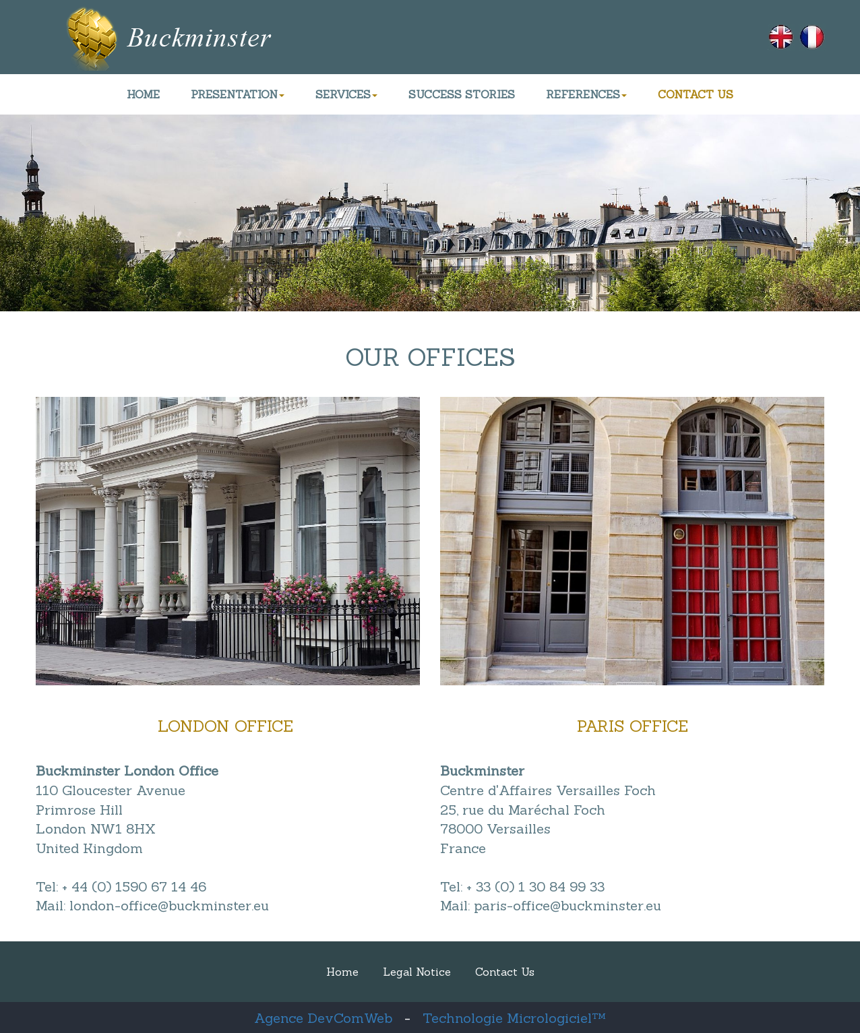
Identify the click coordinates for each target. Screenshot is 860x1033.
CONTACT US (695, 94)
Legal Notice (417, 971)
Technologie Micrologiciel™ (514, 1017)
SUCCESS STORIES (461, 94)
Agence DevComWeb (323, 1017)
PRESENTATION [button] (237, 94)
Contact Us (504, 971)
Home (342, 971)
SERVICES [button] (346, 94)
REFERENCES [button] (586, 94)
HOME (143, 94)
